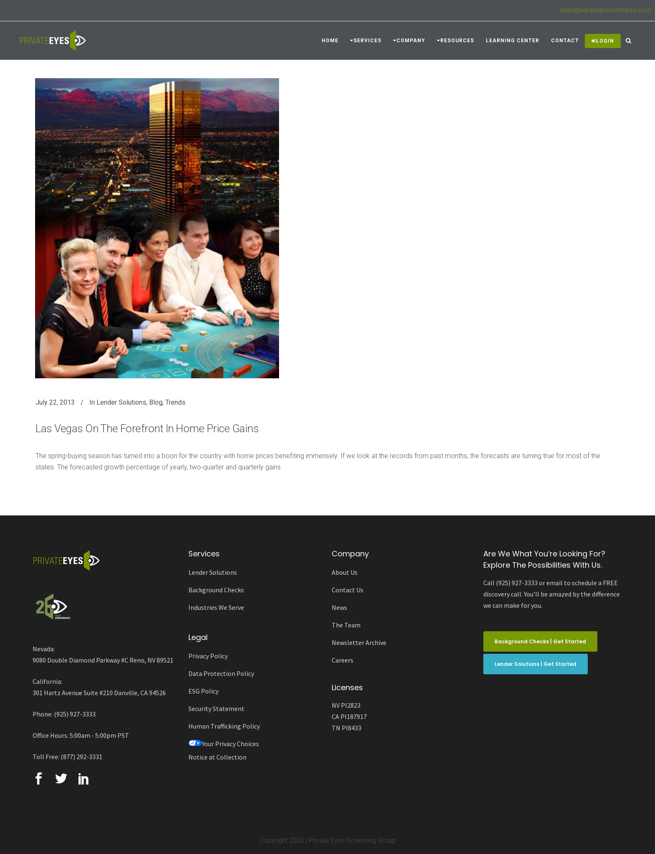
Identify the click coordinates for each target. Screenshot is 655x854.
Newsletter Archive (359, 642)
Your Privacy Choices (223, 743)
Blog (155, 402)
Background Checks (216, 590)
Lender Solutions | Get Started (535, 664)
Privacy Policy (208, 656)
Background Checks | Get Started (540, 641)
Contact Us (347, 590)
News (339, 607)
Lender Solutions (121, 402)
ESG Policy (203, 691)
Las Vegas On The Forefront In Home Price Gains (147, 428)
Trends (175, 402)
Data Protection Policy (221, 673)
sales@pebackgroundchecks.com (605, 10)
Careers (342, 660)
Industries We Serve (216, 607)
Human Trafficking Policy (224, 726)
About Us (345, 572)
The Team (346, 625)
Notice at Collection (217, 757)
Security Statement (216, 708)
